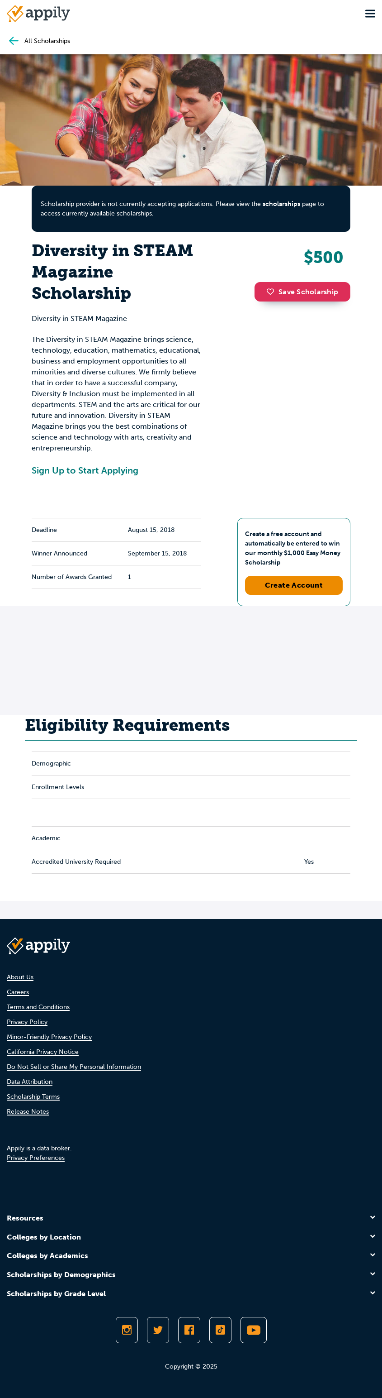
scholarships (281, 204)
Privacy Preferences (36, 1158)
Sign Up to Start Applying (85, 470)
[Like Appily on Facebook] (189, 1330)
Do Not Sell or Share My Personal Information (74, 1067)
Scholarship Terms (33, 1097)
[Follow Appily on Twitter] (158, 1330)
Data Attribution (29, 1082)
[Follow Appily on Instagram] (127, 1330)
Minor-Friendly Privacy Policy (49, 1037)
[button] (272, 291)
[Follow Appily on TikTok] (220, 1330)
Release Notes (28, 1112)
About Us (20, 977)
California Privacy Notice (43, 1052)
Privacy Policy (27, 1022)
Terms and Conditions (38, 1007)
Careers (18, 992)
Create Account (294, 585)
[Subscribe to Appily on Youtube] (254, 1330)
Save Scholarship (302, 291)
